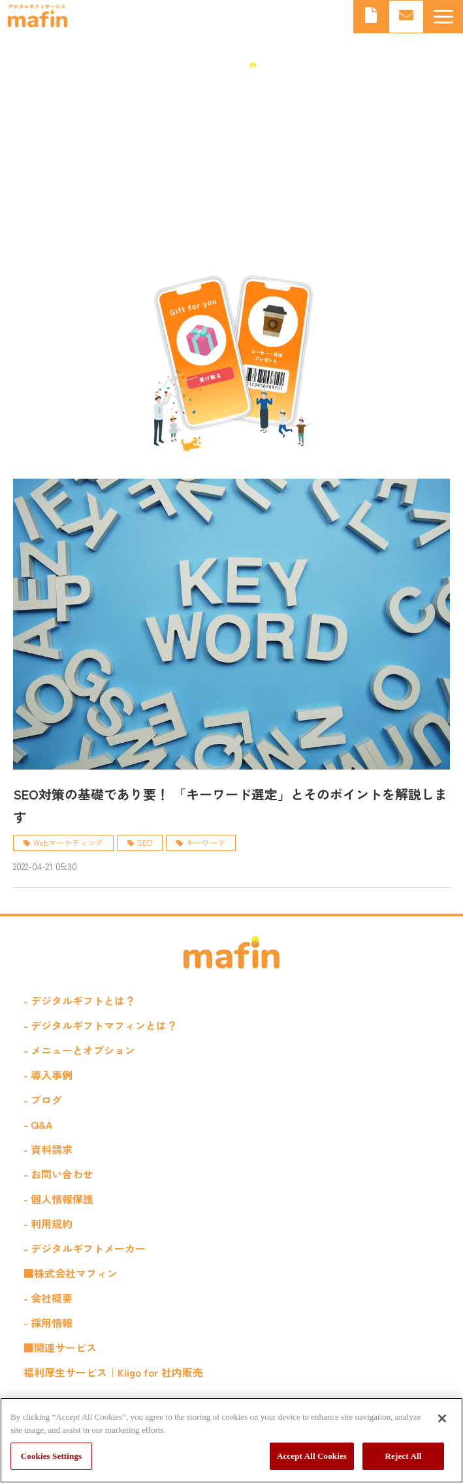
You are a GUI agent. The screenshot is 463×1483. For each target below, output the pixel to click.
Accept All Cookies (312, 1456)
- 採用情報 (48, 1322)
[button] (443, 16)
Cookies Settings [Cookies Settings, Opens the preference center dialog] (51, 1456)
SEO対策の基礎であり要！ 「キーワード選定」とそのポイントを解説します (230, 805)
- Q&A (38, 1124)
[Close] (442, 1418)
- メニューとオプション (79, 1050)
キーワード (205, 842)
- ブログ (43, 1099)
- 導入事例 (48, 1075)
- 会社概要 (48, 1298)
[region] (231, 1440)
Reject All (403, 1456)
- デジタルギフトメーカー (85, 1248)
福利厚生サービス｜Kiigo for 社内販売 (113, 1372)
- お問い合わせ (58, 1174)
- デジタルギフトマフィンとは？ (100, 1025)
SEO (144, 842)
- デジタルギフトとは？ (79, 1000)
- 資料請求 (48, 1149)
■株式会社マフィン (71, 1273)
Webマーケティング (68, 842)
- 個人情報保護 (58, 1198)
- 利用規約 (48, 1223)
